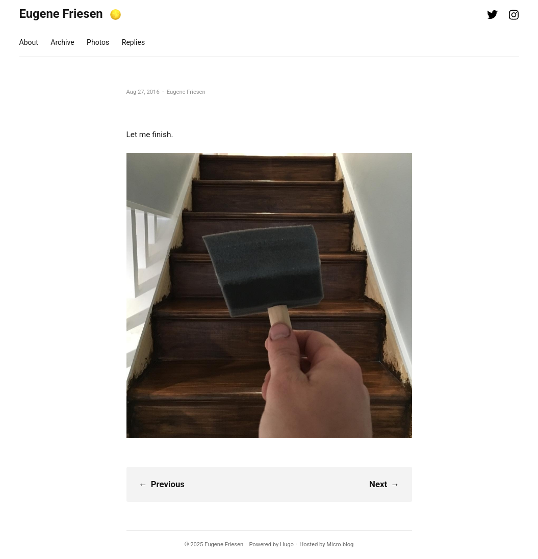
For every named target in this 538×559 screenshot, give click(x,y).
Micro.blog (339, 544)
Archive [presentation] (62, 42)
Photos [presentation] (98, 42)
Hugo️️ (287, 544)
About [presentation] (28, 42)
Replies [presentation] (133, 42)
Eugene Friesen (61, 14)
